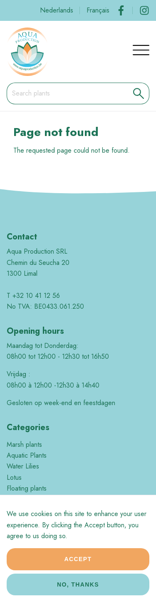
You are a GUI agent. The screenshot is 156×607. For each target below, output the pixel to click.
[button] (138, 93)
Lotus (14, 477)
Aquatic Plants (27, 455)
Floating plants (27, 488)
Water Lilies (23, 466)
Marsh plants (24, 444)
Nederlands (56, 10)
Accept (78, 564)
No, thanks (78, 589)
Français (98, 10)
